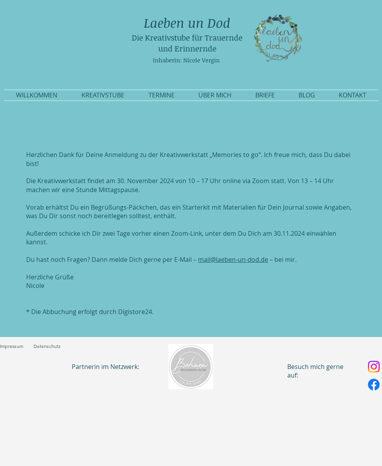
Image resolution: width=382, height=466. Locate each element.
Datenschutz (47, 346)
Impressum (17, 346)
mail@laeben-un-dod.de (233, 259)
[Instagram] (374, 366)
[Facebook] (374, 384)
